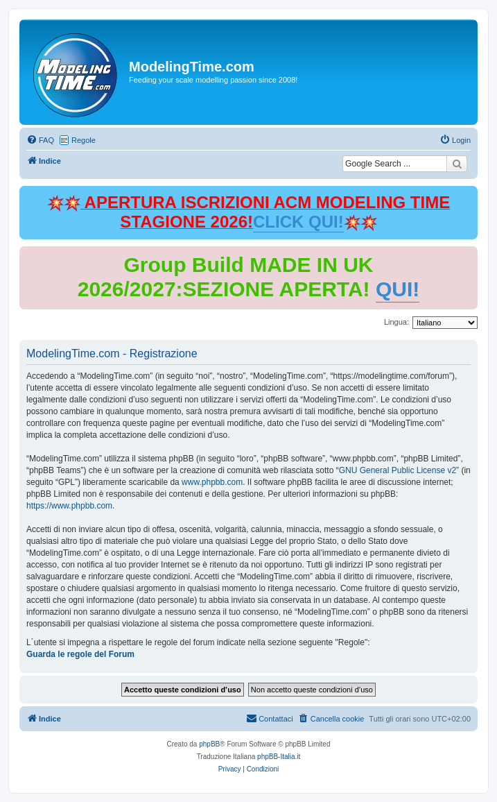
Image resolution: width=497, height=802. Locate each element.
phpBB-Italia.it (278, 756)
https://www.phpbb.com (69, 506)
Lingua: (396, 322)
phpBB (209, 744)
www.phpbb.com (212, 482)
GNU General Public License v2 (397, 470)
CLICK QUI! (298, 221)
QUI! (397, 289)
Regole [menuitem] (83, 140)
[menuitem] (40, 140)
